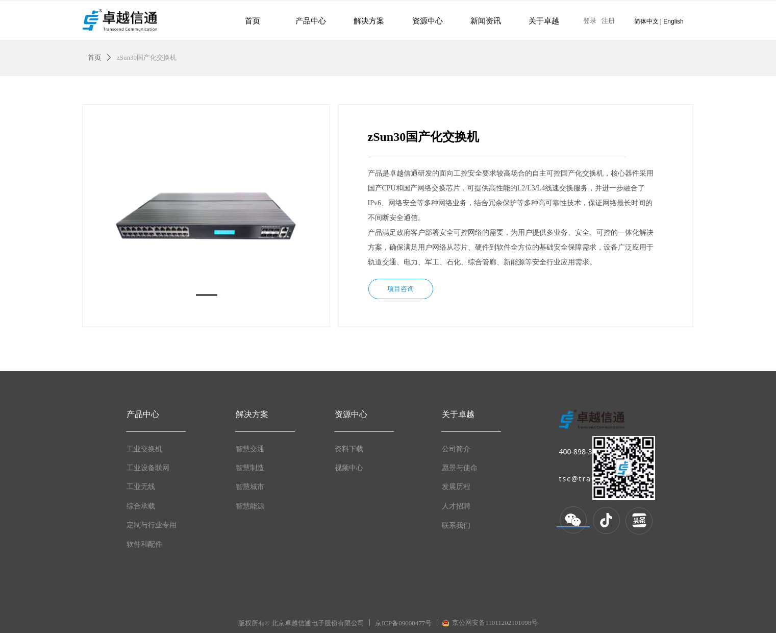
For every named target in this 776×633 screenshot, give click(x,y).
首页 (94, 57)
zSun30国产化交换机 (147, 57)
